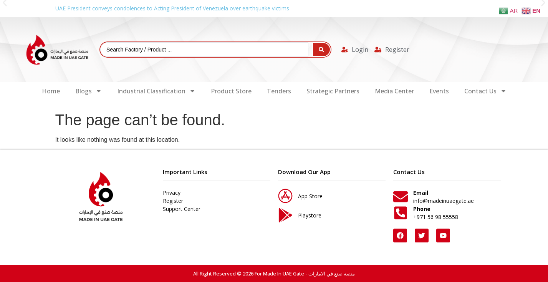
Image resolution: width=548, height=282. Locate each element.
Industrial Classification (156, 91)
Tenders (279, 91)
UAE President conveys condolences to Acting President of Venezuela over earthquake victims (172, 8)
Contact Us (485, 91)
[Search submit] (321, 49)
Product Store (231, 91)
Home (51, 91)
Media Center (394, 91)
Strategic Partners (332, 91)
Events (439, 91)
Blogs (88, 91)
